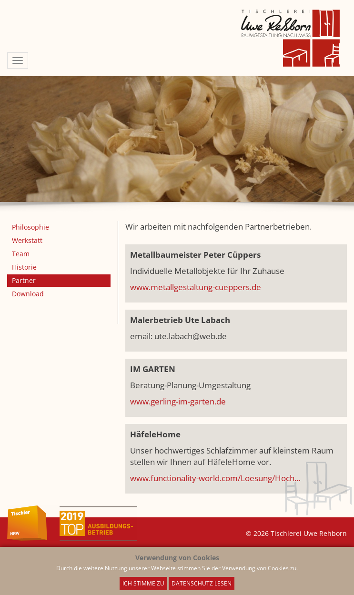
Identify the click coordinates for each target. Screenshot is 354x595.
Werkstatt (27, 240)
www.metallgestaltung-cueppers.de (195, 287)
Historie (24, 267)
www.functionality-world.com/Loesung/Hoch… (215, 478)
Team (21, 253)
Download (28, 293)
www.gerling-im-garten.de (178, 401)
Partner (24, 280)
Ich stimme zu (143, 583)
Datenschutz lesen (202, 583)
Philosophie (30, 227)
